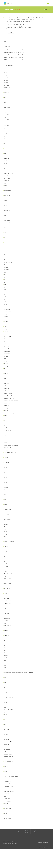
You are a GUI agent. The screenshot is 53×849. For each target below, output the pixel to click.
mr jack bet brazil (7, 600)
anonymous (6, 269)
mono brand (6, 553)
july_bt (5, 469)
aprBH (5, 272)
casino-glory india (7, 403)
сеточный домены (8, 811)
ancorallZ (6, 267)
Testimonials (40, 847)
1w (4, 155)
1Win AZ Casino (7, 158)
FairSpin (5, 420)
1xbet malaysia (7, 207)
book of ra (6, 361)
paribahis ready (7, 635)
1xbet (5, 183)
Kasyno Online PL (7, 511)
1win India (6, 170)
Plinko (5, 675)
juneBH (5, 489)
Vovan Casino (7, 759)
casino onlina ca (7, 385)
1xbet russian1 (7, 222)
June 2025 (6, 77)
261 (4, 235)
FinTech (5, 425)
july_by (5, 472)
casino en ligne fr (7, 383)
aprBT (5, 274)
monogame (6, 566)
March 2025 (6, 85)
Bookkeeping (6, 366)
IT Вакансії (6, 457)
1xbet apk (6, 185)
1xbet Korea (6, 202)
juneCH (5, 494)
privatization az (7, 689)
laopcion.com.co (7, 516)
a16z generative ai (7, 259)
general (5, 442)
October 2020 (6, 114)
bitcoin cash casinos (8, 348)
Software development (8, 731)
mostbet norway (7, 583)
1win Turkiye (6, 175)
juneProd (6, 506)
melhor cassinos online (9, 541)
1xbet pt (5, 212)
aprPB (5, 289)
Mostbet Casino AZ (8, 573)
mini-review (6, 546)
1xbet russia (6, 217)
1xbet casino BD (7, 195)
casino (5, 378)
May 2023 (6, 102)
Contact (46, 847)
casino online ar (7, 388)
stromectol (6, 734)
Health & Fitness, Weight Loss (10, 452)
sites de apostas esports (9, 717)
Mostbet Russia (7, 588)
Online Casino (6, 613)
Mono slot (6, 556)
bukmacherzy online (8, 371)
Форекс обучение (7, 818)
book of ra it (6, 363)
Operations (6, 620)
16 (4, 146)
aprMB (5, 287)
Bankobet (6, 331)
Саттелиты (6, 803)
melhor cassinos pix (8, 544)
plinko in (5, 677)
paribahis (6, 630)
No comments (32, 19)
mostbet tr (6, 591)
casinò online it (7, 390)
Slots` (5, 724)
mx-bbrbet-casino (7, 603)
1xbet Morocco (7, 210)
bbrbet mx (6, 338)
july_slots (6, 487)
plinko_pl (5, 682)
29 (4, 237)
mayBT (5, 531)
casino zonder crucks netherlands (11, 400)
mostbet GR (6, 576)
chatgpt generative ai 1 (8, 408)
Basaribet (6, 333)
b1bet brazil (6, 326)
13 (4, 138)
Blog (5, 358)
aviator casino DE (7, 309)
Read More (11, 32)
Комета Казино (7, 798)
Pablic (5, 628)
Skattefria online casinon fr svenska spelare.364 (13, 59)
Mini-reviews (6, 549)
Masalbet (6, 524)
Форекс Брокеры (7, 816)
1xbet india (6, 200)
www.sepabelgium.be (8, 781)
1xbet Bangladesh (7, 190)
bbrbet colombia (7, 336)
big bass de (6, 346)
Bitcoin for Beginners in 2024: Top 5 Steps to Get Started (26, 17)
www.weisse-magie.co (8, 788)
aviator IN (6, 314)
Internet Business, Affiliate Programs (11, 455)
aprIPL (5, 284)
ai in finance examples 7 (9, 262)
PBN (5, 638)
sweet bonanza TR (7, 744)
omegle (5, 610)
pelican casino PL (7, 640)
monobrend (6, 563)
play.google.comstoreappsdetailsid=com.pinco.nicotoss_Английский (18, 672)
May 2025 (6, 80)
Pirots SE (6, 670)
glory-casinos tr (7, 450)
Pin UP (5, 642)
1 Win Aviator (6, 133)
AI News (5, 264)
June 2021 (6, 112)
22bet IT (5, 232)
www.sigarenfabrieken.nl (9, 783)
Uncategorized (7, 749)
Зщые (5, 796)
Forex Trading (6, 427)
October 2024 (6, 95)
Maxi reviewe (6, 526)
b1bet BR (5, 324)
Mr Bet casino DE (7, 598)
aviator (5, 304)
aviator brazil (6, 306)
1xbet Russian (7, 220)
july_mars (6, 479)
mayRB (5, 536)
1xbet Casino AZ (7, 193)
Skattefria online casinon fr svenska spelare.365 (13, 57)
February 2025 (7, 87)
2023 (46, 9)
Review (5, 702)
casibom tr (6, 373)
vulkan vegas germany (8, 761)
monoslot (6, 568)
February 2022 (7, 104)
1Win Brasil (6, 160)
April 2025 (6, 82)
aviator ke (6, 316)
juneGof (5, 497)
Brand (5, 368)
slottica (5, 727)
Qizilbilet (5, 692)
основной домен (7, 801)
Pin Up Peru (6, 650)
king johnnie (6, 514)
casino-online (6, 405)
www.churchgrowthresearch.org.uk (11, 776)
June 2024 (6, 100)
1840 (5, 153)
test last (18, 19)
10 (4, 136)
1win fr (5, 168)
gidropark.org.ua (7, 447)
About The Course (44, 842)
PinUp (5, 660)
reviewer (5, 707)
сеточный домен (7, 808)
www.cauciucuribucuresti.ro (9, 773)
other (5, 623)
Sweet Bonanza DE (8, 741)
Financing (6, 422)
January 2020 (6, 119)
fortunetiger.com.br (8, 432)
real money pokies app (8, 697)
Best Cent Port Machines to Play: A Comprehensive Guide (15, 52)
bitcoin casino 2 (7, 353)
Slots (5, 722)
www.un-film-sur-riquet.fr (9, 786)
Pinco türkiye (6, 657)
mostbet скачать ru (8, 595)
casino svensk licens (8, 393)
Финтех (5, 813)
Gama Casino (6, 437)
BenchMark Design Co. (13, 843)
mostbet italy (6, 581)
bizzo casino (6, 356)
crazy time (6, 410)
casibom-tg (6, 376)
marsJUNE (6, 521)
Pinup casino (6, 662)
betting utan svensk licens (9, 343)
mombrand (6, 551)
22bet (5, 227)
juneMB (5, 502)
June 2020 (6, 117)
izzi (4, 464)
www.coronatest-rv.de (8, 778)
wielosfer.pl (6, 766)
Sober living (6, 729)
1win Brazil (6, 163)
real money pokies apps (9, 699)
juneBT (5, 492)
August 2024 (6, 97)
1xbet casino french (8, 198)
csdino (5, 415)
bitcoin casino (7, 351)
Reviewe (5, 704)
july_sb (5, 484)
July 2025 (6, 75)
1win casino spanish (8, 165)
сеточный (6, 806)
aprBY (5, 277)
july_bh (5, 467)
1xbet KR (5, 205)
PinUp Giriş (6, 665)
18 (4, 151)
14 (4, 141)
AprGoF (5, 282)
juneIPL (5, 499)
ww (4, 769)
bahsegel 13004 (7, 329)
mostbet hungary (7, 578)
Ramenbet (6, 694)
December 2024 (7, 92)
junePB (5, 504)
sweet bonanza (7, 739)
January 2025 (6, 90)
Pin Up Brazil (6, 645)
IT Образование (7, 460)
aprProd (5, 294)
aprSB (5, 299)
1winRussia (6, 180)
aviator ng (6, 321)
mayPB (5, 534)
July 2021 (6, 109)
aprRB (5, 296)
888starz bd (6, 254)
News (5, 608)
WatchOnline (6, 764)
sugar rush (6, 736)
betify (5, 341)
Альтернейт (6, 793)
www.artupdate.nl (7, 771)
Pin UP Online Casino (8, 647)
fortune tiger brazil (7, 430)
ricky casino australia (8, 709)
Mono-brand (6, 558)
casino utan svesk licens (9, 398)
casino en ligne (7, 380)
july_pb (5, 482)
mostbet (5, 571)
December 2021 (7, 107)
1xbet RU (5, 215)
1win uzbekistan (7, 178)
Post (5, 687)
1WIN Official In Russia (8, 173)
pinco (5, 652)
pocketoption (6, 684)
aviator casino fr (7, 311)
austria (5, 301)
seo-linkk (5, 714)
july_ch (5, 474)
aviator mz (6, 319)
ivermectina (6, 462)
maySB (5, 539)
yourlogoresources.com (9, 791)
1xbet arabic (6, 188)
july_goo (5, 477)
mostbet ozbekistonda (8, 586)
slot (4, 719)
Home (42, 9)
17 (4, 148)
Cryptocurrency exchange (25, 19)
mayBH (5, 529)
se (4, 712)
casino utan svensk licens (9, 395)
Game (5, 440)
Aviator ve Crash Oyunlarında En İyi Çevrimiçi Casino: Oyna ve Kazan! (18, 54)
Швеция (5, 820)
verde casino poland (8, 754)
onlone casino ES (7, 618)
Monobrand (6, 561)
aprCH (5, 279)
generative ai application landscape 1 (11, 445)
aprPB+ (5, 291)
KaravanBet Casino (8, 509)
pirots (5, 667)
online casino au (7, 615)
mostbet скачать (7, 593)
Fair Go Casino (7, 417)
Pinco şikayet (6, 655)
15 (4, 143)
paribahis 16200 (7, 633)
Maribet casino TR (7, 519)
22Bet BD (6, 230)
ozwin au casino (7, 625)
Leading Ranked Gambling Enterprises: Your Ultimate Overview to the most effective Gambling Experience (25, 49)
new (5, 605)
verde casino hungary (8, 751)
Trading (5, 746)
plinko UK (6, 680)
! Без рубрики (6, 128)
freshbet (5, 435)
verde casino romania (8, 756)
